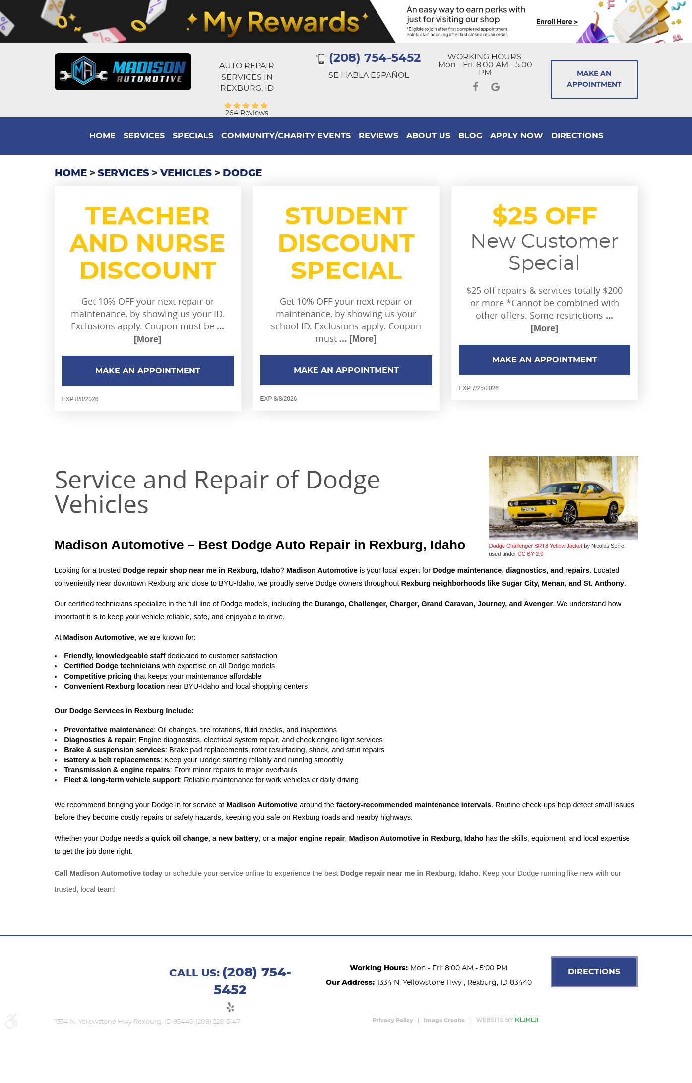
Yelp (230, 1009)
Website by (507, 1020)
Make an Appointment (147, 371)
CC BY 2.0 (531, 554)
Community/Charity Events (286, 136)
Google (495, 88)
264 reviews (246, 113)
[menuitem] (102, 136)
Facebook (475, 88)
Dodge (242, 173)
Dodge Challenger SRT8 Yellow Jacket (536, 546)
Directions (577, 136)
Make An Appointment (594, 79)
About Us (428, 136)
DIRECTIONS (594, 971)
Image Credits (444, 1020)
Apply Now (516, 136)
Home (102, 136)
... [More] (357, 339)
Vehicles (186, 173)
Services (144, 136)
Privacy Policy (393, 1020)
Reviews (378, 136)
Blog (470, 136)
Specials (193, 136)
